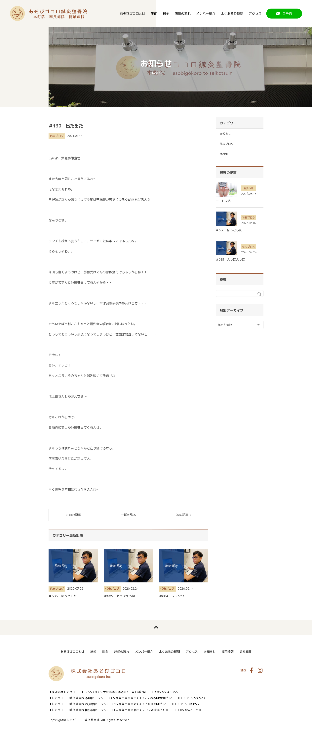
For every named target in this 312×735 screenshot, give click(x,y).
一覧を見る (128, 515)
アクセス (255, 13)
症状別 (224, 154)
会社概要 (246, 651)
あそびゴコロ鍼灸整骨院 (48, 13)
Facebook (251, 670)
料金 (166, 13)
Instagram (260, 670)
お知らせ (225, 133)
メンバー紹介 (205, 13)
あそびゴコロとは (132, 13)
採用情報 (228, 651)
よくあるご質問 (232, 13)
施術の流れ (183, 13)
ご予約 (287, 13)
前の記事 (74, 515)
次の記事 (182, 515)
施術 (154, 13)
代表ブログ (57, 136)
